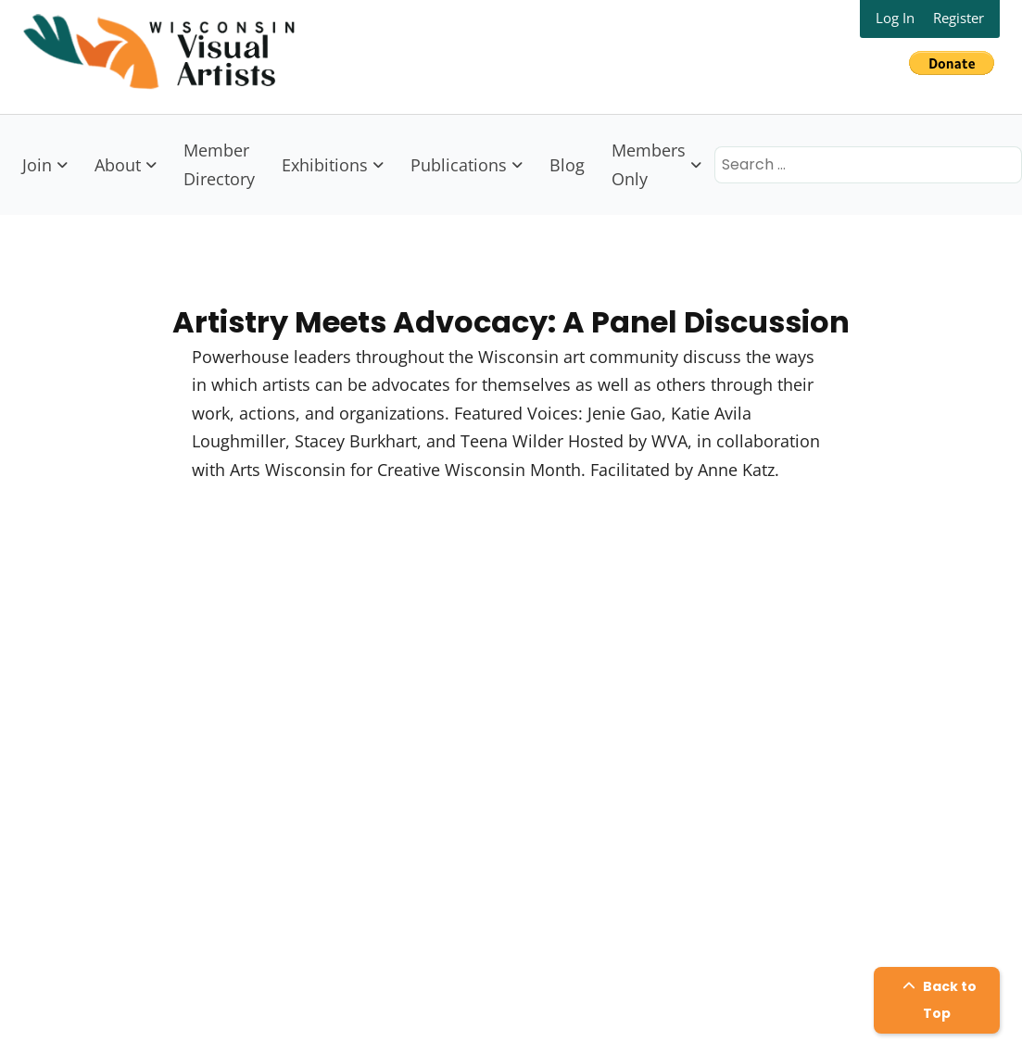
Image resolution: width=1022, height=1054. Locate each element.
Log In (895, 17)
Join (37, 165)
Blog (567, 165)
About (118, 165)
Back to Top (937, 1000)
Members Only (649, 164)
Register (958, 17)
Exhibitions (325, 165)
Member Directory (219, 164)
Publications (458, 165)
